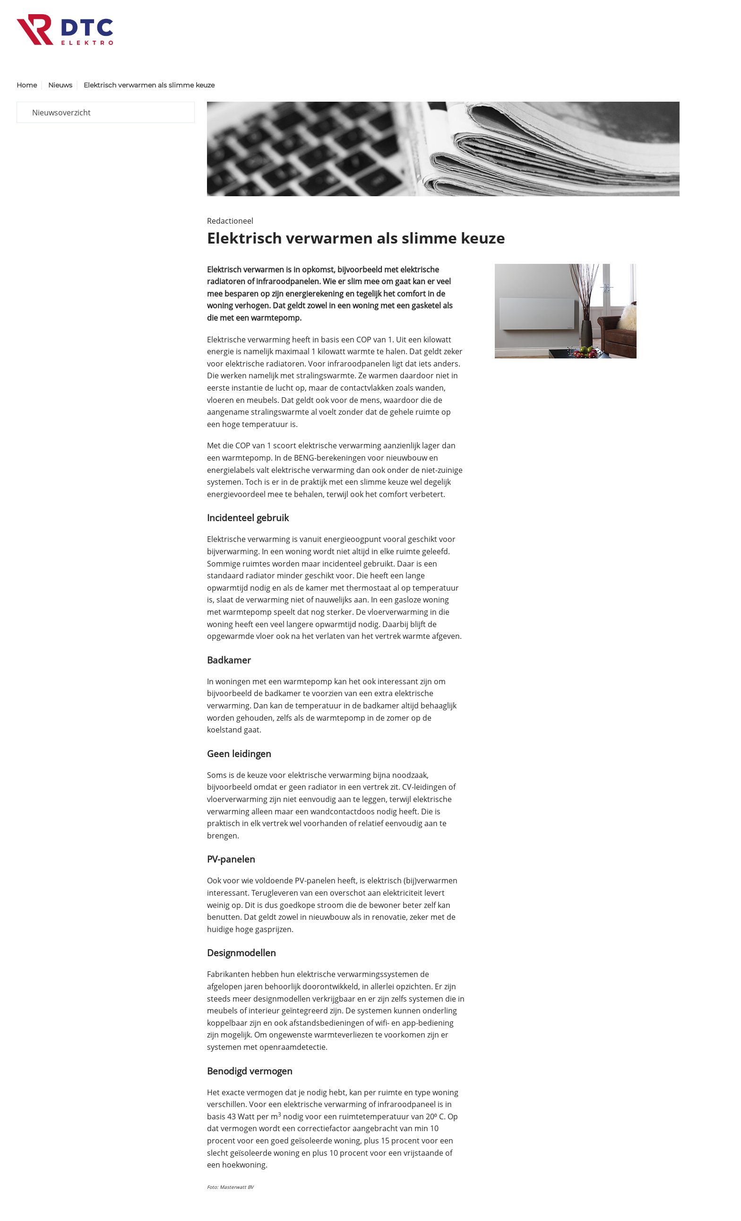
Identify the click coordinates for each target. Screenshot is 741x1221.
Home (27, 85)
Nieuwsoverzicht (61, 112)
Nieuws (60, 85)
